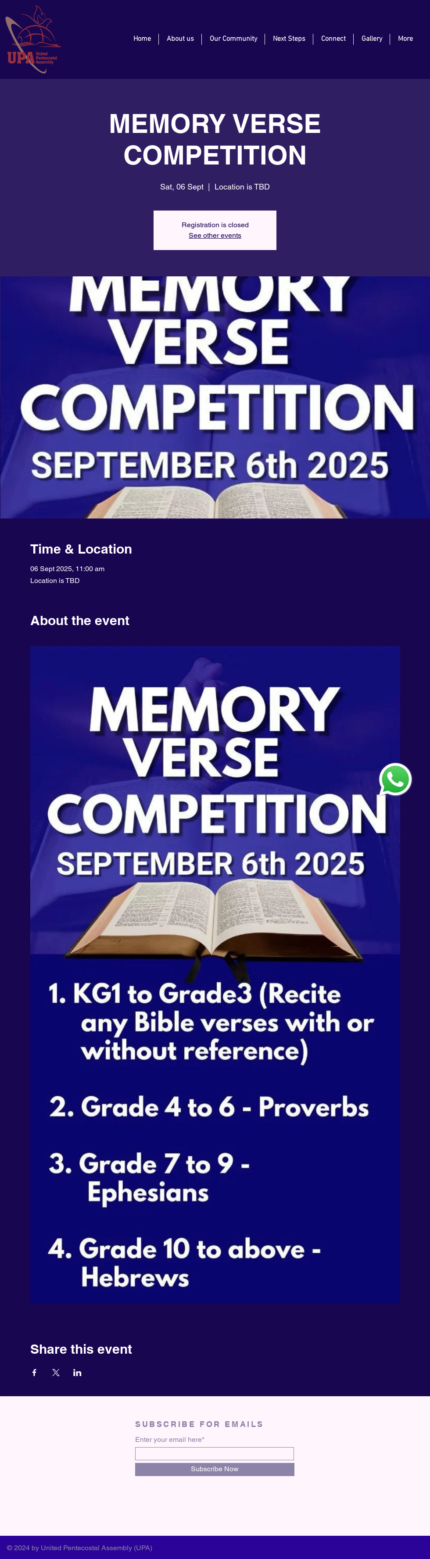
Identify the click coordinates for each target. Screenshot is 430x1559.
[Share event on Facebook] (34, 1372)
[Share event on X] (56, 1372)
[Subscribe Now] (214, 1469)
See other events (215, 235)
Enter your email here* (169, 1439)
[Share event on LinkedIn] (77, 1372)
